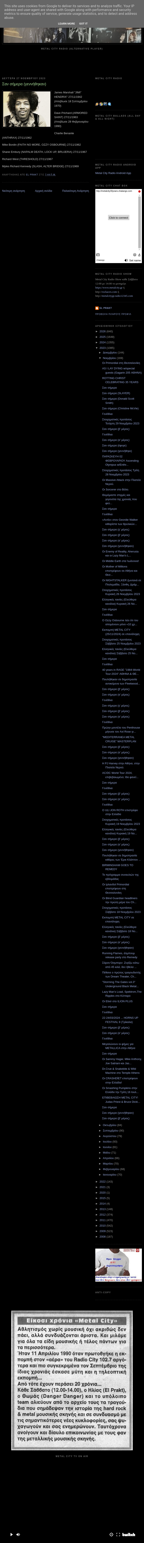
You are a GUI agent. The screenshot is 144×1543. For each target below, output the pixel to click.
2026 (103, 331)
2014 (103, 1203)
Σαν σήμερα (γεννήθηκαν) (118, 546)
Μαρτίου (108, 1163)
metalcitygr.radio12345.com (117, 295)
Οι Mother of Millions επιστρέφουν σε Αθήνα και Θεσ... (119, 570)
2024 (103, 342)
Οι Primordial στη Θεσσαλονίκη (121, 362)
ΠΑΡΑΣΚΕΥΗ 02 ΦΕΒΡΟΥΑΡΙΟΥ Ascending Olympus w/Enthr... (120, 460)
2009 (103, 1231)
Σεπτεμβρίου (111, 1130)
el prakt (106, 308)
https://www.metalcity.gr (108, 287)
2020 (103, 1192)
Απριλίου (109, 1158)
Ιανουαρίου (110, 1174)
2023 (103, 347)
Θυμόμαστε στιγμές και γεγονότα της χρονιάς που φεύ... (119, 499)
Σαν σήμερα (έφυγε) (114, 445)
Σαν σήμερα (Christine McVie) (120, 408)
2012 (103, 1214)
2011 (103, 1220)
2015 (103, 1198)
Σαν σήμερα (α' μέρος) (115, 440)
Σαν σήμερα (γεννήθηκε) (117, 451)
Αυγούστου (110, 1136)
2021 (103, 1187)
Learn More (66, 23)
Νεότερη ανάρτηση (13, 190)
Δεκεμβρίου (110, 352)
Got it (83, 23)
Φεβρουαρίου (111, 1169)
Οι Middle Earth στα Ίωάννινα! (120, 561)
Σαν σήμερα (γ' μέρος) (115, 529)
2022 (103, 1181)
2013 (103, 1209)
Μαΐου (107, 1152)
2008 (103, 1236)
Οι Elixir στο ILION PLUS (117, 1001)
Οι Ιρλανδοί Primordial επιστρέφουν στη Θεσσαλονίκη (115, 888)
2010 (103, 1225)
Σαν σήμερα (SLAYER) (116, 393)
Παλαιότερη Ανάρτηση (75, 190)
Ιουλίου (107, 1141)
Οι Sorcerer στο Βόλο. (115, 489)
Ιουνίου (107, 1147)
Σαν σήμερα (109, 387)
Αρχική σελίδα (43, 190)
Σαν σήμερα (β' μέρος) (115, 429)
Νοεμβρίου (110, 358)
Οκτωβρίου (110, 1125)
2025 (103, 336)
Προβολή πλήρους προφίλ (113, 314)
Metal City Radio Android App (113, 173)
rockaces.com (109, 291)
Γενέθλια (107, 413)
